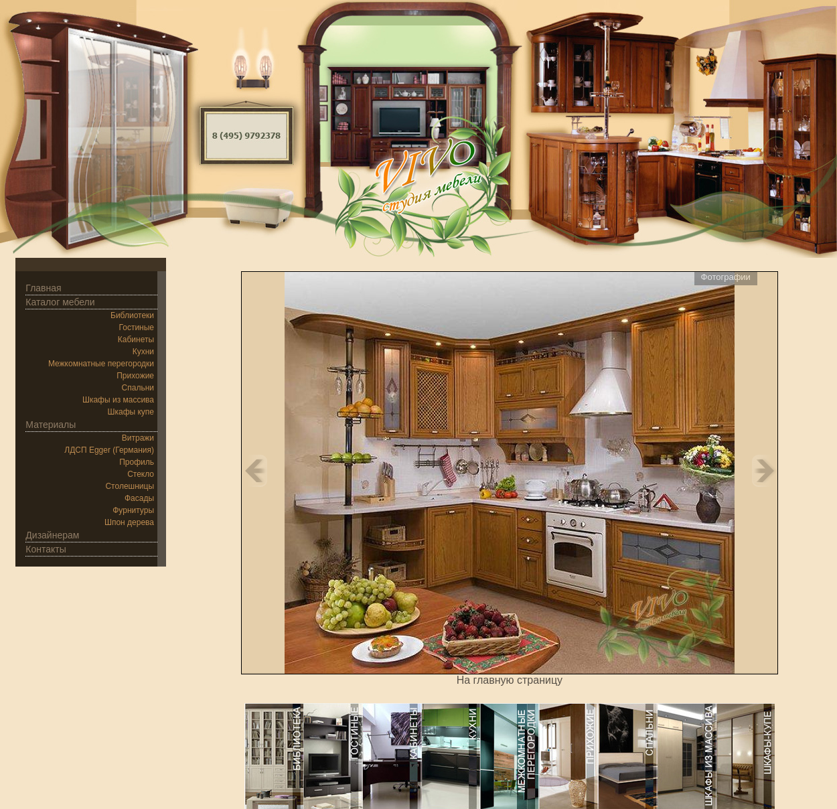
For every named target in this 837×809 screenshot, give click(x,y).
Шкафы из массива (118, 399)
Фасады (139, 498)
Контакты (45, 549)
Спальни (138, 387)
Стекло (140, 474)
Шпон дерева (129, 522)
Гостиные (137, 327)
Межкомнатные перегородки (101, 363)
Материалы (50, 424)
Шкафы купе (130, 412)
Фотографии (726, 277)
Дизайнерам (52, 535)
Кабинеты (136, 339)
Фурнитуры (133, 510)
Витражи (138, 438)
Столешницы (129, 486)
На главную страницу (509, 680)
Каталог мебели (59, 302)
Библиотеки (132, 315)
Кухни (143, 351)
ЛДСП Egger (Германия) (109, 450)
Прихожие (135, 375)
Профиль (136, 462)
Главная (43, 288)
